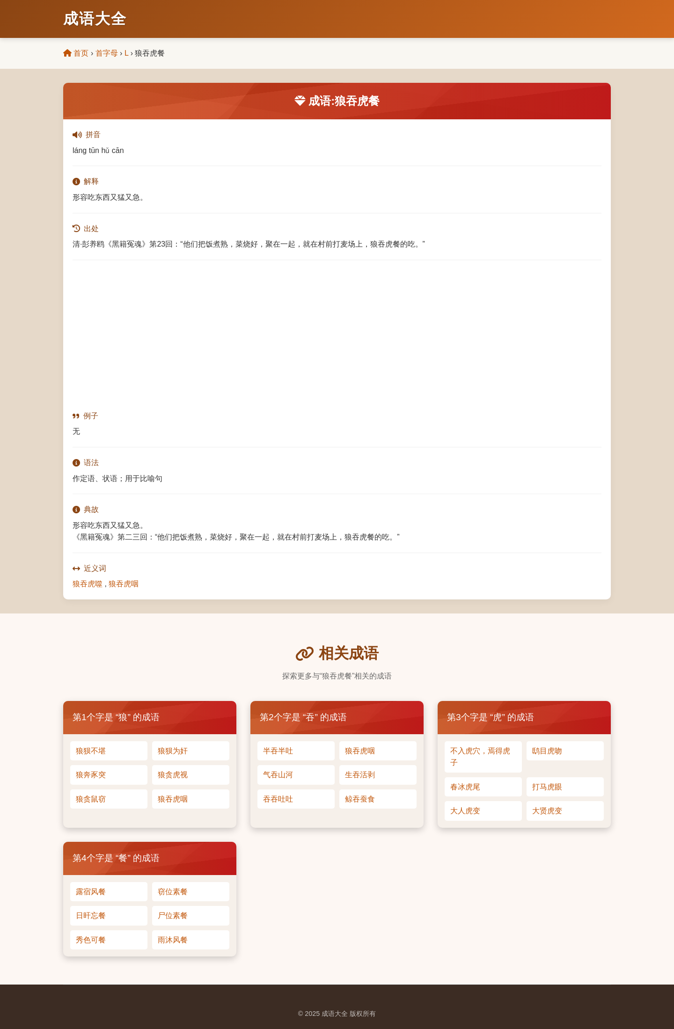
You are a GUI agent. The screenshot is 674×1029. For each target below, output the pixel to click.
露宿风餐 (91, 892)
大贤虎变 (547, 811)
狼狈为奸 (173, 751)
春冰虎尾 (465, 787)
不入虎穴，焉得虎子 (480, 757)
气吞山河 (278, 775)
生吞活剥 (360, 775)
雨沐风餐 (173, 940)
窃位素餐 (173, 892)
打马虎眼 (547, 787)
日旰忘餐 (91, 916)
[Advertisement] (337, 335)
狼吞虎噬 (88, 584)
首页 (75, 53)
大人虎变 (465, 811)
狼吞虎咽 (124, 584)
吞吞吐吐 (278, 799)
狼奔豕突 (91, 775)
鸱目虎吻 (547, 751)
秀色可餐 (91, 940)
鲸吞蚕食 (360, 799)
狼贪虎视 (173, 775)
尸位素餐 (173, 916)
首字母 (106, 53)
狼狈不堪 (91, 751)
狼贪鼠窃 (91, 799)
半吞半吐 (278, 751)
